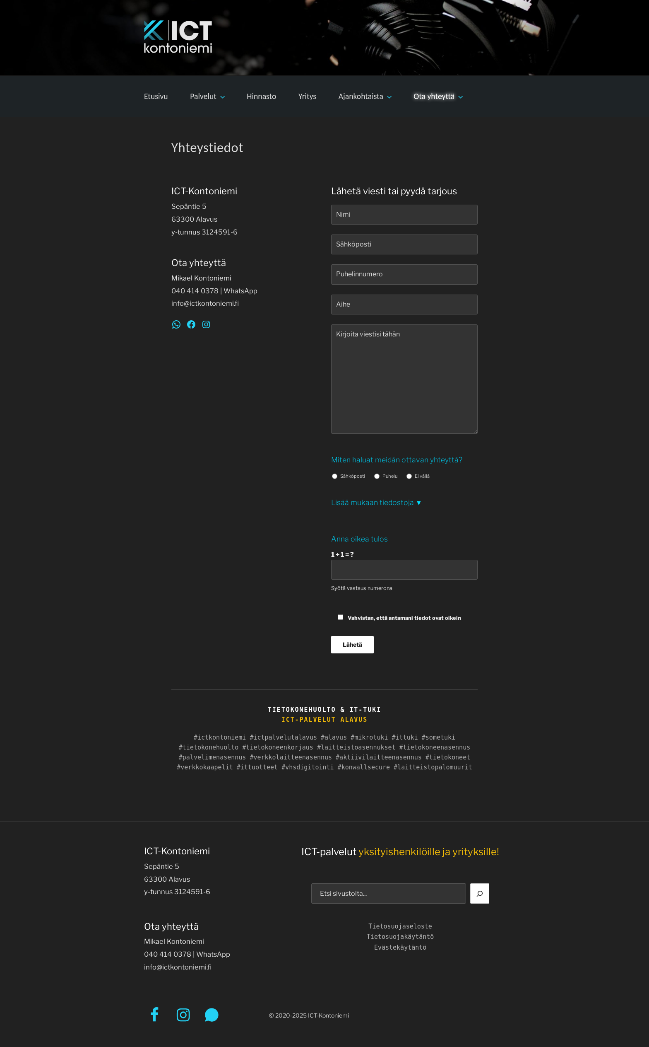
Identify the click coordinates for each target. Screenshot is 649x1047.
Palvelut (208, 96)
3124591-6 (220, 232)
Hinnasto (261, 96)
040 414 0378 (195, 291)
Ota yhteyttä (439, 96)
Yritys (307, 96)
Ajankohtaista (366, 96)
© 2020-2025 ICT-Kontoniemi (309, 1015)
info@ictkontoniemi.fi (205, 303)
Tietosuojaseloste (400, 926)
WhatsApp (240, 291)
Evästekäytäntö (400, 947)
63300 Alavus (194, 219)
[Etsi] (479, 893)
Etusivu (156, 96)
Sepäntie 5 (189, 206)
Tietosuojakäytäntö (400, 937)
